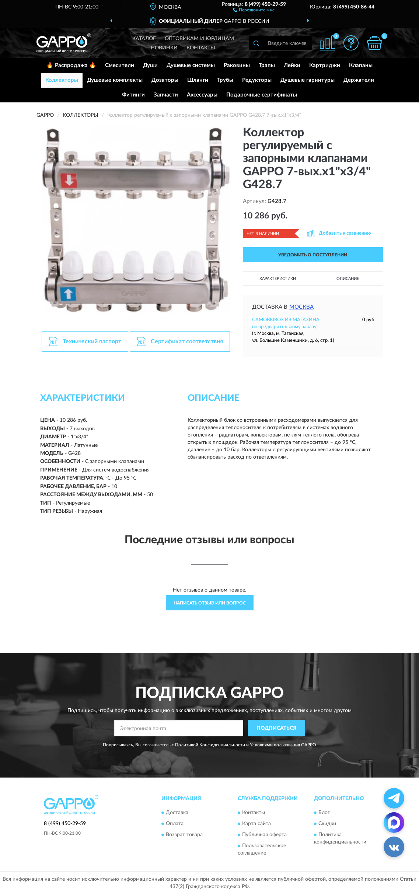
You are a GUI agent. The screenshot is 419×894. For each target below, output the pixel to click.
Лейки (292, 65)
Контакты (200, 47)
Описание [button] (347, 279)
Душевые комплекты (115, 80)
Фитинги (133, 95)
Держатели (358, 80)
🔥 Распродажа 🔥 (71, 65)
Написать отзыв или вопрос (210, 603)
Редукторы (257, 80)
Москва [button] (301, 307)
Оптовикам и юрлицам (199, 38)
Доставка (177, 813)
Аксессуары (202, 95)
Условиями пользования (275, 745)
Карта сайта (256, 824)
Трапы (267, 65)
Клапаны (361, 65)
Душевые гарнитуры (307, 80)
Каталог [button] (144, 38)
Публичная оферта (264, 835)
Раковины (237, 65)
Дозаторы (164, 80)
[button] (254, 9)
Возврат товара (184, 835)
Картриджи (324, 65)
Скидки (327, 824)
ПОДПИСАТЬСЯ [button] (276, 728)
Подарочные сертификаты (261, 95)
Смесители (119, 65)
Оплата (175, 824)
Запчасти (166, 95)
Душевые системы (191, 65)
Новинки (164, 47)
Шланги (197, 80)
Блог (324, 813)
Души (150, 65)
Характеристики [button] (277, 279)
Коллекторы (61, 80)
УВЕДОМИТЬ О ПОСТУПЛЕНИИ (312, 255)
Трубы (225, 80)
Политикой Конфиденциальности (210, 745)
